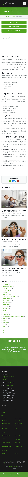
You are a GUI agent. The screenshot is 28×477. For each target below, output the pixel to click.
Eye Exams (5, 284)
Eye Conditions (6, 330)
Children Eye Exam (7, 286)
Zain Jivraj (6, 38)
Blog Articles (12, 16)
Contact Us (14, 22)
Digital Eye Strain (7, 288)
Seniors (4, 310)
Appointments (14, 27)
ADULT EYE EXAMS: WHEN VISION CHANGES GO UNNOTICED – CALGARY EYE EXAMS (14, 269)
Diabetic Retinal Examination (10, 296)
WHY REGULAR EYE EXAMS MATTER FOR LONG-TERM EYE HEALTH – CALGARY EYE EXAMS (14, 240)
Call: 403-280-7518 (14, 31)
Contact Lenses (6, 298)
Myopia (4, 320)
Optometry (5, 312)
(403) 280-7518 (14, 349)
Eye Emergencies (7, 300)
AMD (4, 324)
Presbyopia (5, 318)
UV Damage (6, 314)
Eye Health (5, 308)
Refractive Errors (7, 328)
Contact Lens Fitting (7, 304)
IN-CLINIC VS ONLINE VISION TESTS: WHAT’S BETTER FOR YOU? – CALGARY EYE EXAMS (14, 211)
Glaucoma (5, 322)
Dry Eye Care (6, 290)
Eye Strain (5, 332)
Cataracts (5, 292)
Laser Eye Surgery (7, 294)
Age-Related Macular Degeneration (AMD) (13, 316)
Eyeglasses (5, 326)
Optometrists (6, 306)
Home (7, 16)
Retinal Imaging (6, 302)
